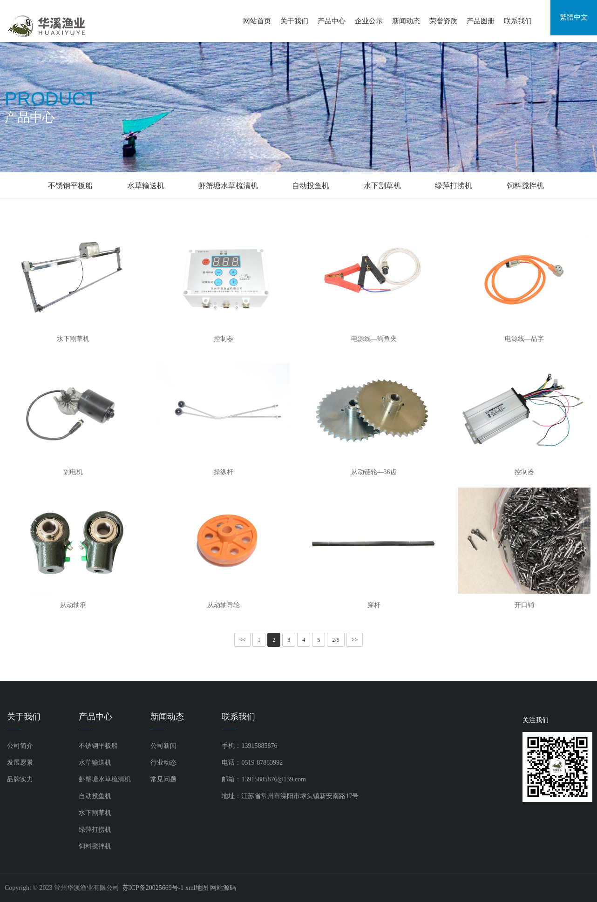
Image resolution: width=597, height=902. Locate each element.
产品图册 (481, 21)
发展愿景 (20, 762)
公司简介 (20, 745)
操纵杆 (223, 471)
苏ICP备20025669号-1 (152, 887)
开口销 (524, 605)
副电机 (73, 471)
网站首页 (257, 21)
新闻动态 (406, 21)
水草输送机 (145, 186)
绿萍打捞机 (453, 186)
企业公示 (369, 21)
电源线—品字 (524, 338)
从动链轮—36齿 (374, 471)
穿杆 (373, 605)
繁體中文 (574, 21)
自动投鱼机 (310, 186)
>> (355, 640)
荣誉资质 (443, 21)
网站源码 (223, 887)
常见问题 (163, 779)
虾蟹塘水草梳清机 (228, 186)
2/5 (335, 640)
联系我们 (518, 21)
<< (242, 640)
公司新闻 (163, 745)
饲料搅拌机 (525, 186)
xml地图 (197, 887)
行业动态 (163, 762)
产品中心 (332, 21)
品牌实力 (20, 779)
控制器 (223, 338)
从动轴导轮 (223, 605)
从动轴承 (73, 605)
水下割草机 (382, 186)
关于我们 (294, 21)
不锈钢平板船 (70, 186)
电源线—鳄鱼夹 (374, 338)
